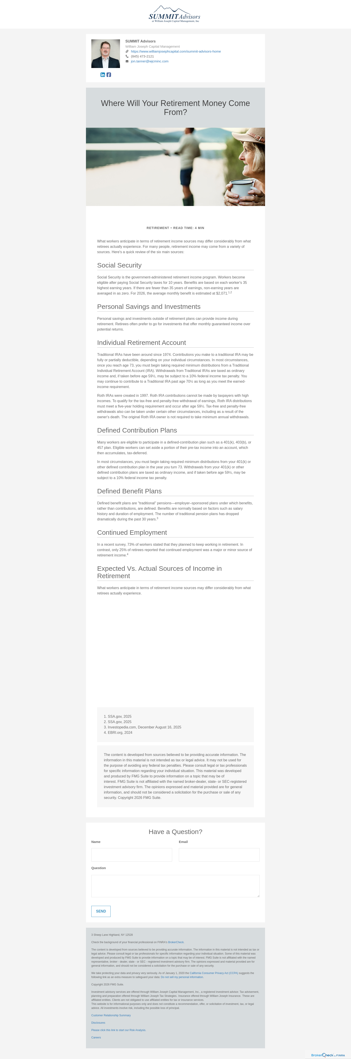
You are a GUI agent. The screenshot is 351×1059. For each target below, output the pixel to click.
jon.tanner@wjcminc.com (147, 61)
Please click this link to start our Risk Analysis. (118, 1030)
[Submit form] (101, 911)
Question (98, 868)
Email (183, 842)
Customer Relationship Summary (111, 1015)
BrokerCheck (176, 942)
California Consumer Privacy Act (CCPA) (214, 973)
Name (96, 842)
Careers (96, 1037)
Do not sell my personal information (182, 977)
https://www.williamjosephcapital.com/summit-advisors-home (173, 51)
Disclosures (98, 1022)
